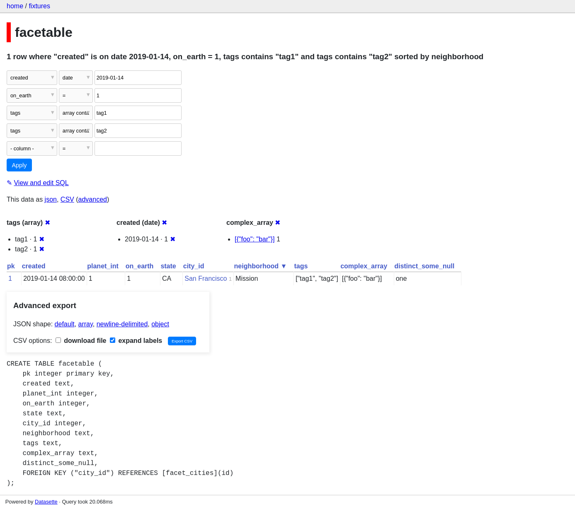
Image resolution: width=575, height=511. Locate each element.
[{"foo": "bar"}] (255, 239)
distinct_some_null (424, 266)
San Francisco (205, 278)
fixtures (39, 6)
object (160, 324)
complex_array (363, 266)
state (168, 266)
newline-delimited (122, 324)
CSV (67, 199)
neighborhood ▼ (260, 266)
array (85, 324)
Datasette (46, 502)
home (15, 6)
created (34, 266)
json (51, 199)
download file (81, 340)
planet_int (103, 266)
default (65, 324)
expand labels (136, 340)
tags (301, 266)
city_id (193, 266)
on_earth (140, 266)
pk (11, 266)
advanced (92, 199)
